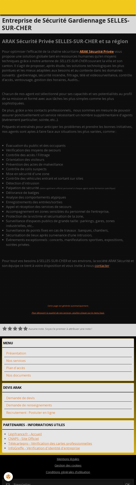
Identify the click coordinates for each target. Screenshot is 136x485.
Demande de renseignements (29, 405)
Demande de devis (20, 398)
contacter (102, 265)
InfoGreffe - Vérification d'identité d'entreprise (44, 448)
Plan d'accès (15, 368)
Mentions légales (68, 459)
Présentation (16, 353)
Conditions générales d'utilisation (68, 472)
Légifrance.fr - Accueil (25, 434)
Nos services (16, 360)
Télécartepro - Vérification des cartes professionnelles (50, 443)
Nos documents (18, 375)
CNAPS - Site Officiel (23, 438)
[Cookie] (8, 476)
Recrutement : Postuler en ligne (30, 412)
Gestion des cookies (68, 465)
